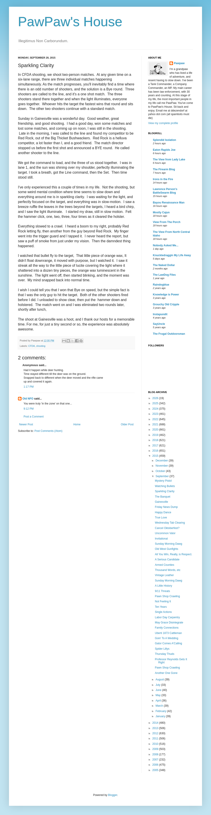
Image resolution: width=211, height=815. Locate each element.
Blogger (112, 795)
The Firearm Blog (164, 169)
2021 (155, 424)
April (159, 700)
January (161, 716)
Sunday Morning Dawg (168, 543)
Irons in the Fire (163, 179)
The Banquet (162, 496)
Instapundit (160, 314)
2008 (155, 754)
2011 (155, 738)
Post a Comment (34, 416)
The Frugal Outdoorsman (169, 333)
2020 (155, 429)
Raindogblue (161, 284)
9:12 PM (29, 408)
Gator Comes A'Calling (168, 643)
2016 (155, 450)
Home (77, 424)
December (162, 460)
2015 (155, 455)
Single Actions (163, 612)
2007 (155, 759)
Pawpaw (179, 63)
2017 (155, 445)
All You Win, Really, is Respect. (173, 554)
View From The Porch (166, 222)
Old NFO (27, 398)
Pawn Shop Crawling (167, 596)
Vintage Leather (164, 575)
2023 (155, 413)
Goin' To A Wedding (166, 638)
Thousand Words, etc (167, 570)
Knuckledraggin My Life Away (172, 255)
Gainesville (161, 501)
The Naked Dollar (164, 265)
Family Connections (166, 627)
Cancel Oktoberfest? (167, 528)
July (158, 684)
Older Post (127, 424)
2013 (155, 728)
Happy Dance (163, 512)
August (160, 679)
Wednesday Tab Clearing (170, 522)
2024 (155, 408)
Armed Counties (164, 564)
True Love (161, 517)
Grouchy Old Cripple (166, 304)
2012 (155, 733)
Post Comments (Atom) (48, 431)
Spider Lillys (162, 648)
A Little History (163, 585)
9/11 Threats (162, 591)
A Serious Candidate (167, 559)
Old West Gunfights (166, 549)
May (158, 695)
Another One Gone (166, 673)
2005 (155, 770)
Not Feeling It (163, 601)
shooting (40, 346)
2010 (155, 743)
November (162, 465)
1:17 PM (29, 386)
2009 (155, 749)
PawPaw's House (70, 21)
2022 (155, 419)
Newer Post (26, 424)
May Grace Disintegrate (169, 622)
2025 (155, 403)
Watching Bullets (165, 486)
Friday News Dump (166, 507)
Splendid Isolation (164, 140)
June (159, 690)
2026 (155, 398)
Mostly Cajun (161, 212)
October (161, 471)
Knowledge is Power (166, 294)
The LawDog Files (164, 274)
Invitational (161, 538)
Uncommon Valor (165, 533)
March (160, 705)
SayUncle (159, 324)
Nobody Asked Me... (165, 245)
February (161, 711)
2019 (155, 435)
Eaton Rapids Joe (164, 149)
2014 (155, 722)
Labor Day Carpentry (167, 617)
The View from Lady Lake (169, 159)
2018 (155, 440)
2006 (155, 764)
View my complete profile (163, 123)
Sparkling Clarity (164, 491)
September (162, 476)
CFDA (31, 346)
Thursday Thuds (164, 653)
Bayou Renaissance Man (169, 202)
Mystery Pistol (163, 480)
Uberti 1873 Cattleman (168, 633)
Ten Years (161, 606)
